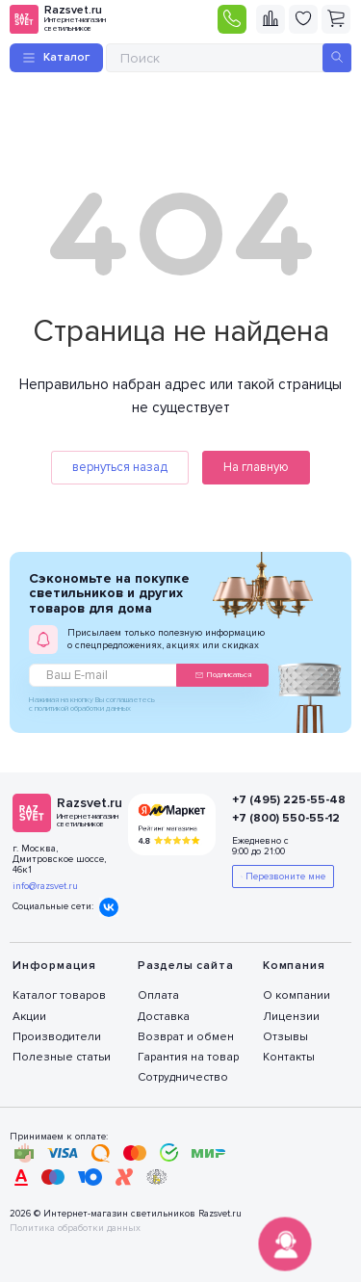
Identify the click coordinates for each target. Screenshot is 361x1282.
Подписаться (223, 674)
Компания (293, 965)
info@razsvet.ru (45, 886)
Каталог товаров (59, 995)
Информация (54, 965)
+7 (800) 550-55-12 (281, 818)
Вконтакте (108, 907)
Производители (57, 1037)
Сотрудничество (183, 1077)
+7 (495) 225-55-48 (281, 800)
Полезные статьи (62, 1057)
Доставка (164, 1016)
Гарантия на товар (188, 1057)
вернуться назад (120, 467)
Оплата (158, 995)
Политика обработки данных (75, 1228)
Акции (29, 1016)
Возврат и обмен (186, 1037)
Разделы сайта (185, 965)
